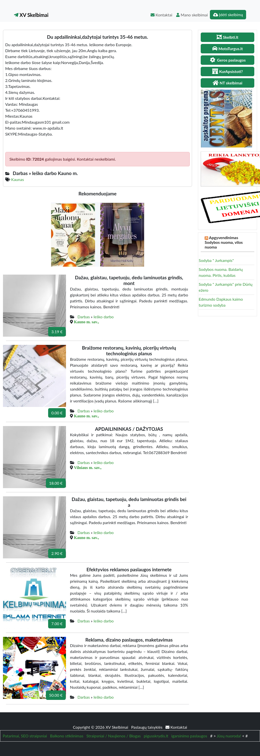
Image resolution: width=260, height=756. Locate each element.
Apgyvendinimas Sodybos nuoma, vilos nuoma (224, 242)
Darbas (83, 316)
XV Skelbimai (31, 15)
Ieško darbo (104, 316)
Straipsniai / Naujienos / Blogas (113, 735)
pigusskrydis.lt (156, 735)
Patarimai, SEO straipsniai (25, 735)
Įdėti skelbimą (228, 14)
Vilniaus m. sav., (87, 467)
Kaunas (17, 179)
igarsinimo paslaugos (189, 735)
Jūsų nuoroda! (229, 735)
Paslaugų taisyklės (147, 727)
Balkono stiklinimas (66, 735)
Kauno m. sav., (86, 322)
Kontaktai (161, 14)
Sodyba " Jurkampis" (216, 260)
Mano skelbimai (192, 14)
